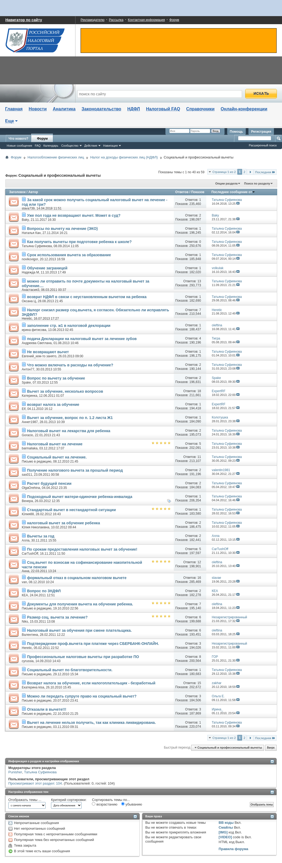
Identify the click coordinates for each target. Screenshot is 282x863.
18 (199, 391)
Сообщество (69, 145)
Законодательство (101, 109)
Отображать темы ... (24, 800)
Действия (90, 145)
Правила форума (233, 849)
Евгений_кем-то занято (39, 356)
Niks (25, 621)
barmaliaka (30, 448)
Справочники (200, 109)
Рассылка (116, 20)
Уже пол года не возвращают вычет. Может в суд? (74, 215)
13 (199, 281)
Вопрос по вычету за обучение (56, 378)
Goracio (27, 435)
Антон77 (28, 369)
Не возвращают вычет (48, 352)
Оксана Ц (29, 301)
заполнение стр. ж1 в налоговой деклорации (69, 325)
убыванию (131, 804)
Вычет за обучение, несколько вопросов (65, 391)
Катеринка (29, 396)
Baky (25, 220)
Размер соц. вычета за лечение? (57, 617)
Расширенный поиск (263, 145)
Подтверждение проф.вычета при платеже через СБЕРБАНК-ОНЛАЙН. (93, 643)
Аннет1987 (30, 422)
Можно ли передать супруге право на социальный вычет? (82, 696)
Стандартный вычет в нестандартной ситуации (71, 510)
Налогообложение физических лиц (56, 157)
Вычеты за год (41, 536)
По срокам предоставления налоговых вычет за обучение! (82, 549)
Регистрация (261, 131)
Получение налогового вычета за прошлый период (75, 470)
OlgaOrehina (31, 488)
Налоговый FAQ (163, 109)
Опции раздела (226, 183)
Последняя (265, 172)
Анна (25, 571)
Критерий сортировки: (68, 800)
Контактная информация (146, 20)
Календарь (50, 145)
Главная (14, 109)
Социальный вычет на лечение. (57, 457)
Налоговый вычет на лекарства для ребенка (68, 431)
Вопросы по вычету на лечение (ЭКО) (62, 228)
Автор (33, 192)
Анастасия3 (30, 290)
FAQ (38, 145)
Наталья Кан (31, 233)
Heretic (27, 318)
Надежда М (30, 272)
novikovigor (30, 259)
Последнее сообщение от (233, 192)
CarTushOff (30, 553)
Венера (27, 501)
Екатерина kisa (33, 687)
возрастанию (104, 804)
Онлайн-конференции (244, 109)
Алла (26, 540)
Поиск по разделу (257, 183)
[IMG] (223, 832)
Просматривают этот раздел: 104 (35, 783)
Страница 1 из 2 (224, 172)
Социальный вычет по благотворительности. (70, 670)
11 (199, 457)
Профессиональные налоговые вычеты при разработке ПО (83, 657)
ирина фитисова (34, 330)
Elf (24, 409)
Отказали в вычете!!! (46, 709)
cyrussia (28, 661)
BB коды (226, 823)
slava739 (28, 208)
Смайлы (226, 827)
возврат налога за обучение (53, 404)
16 (199, 578)
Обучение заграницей (47, 268)
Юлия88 (28, 514)
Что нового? (18, 138)
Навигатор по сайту (23, 20)
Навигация (110, 145)
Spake (26, 382)
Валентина (30, 635)
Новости (38, 109)
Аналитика (64, 109)
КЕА (25, 595)
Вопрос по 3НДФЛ (44, 591)
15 (199, 683)
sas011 (27, 474)
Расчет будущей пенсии (49, 483)
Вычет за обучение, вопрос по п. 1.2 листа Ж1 (70, 418)
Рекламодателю (92, 20)
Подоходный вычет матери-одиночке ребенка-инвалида (79, 496)
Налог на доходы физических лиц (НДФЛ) (124, 157)
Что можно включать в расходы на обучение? (70, 365)
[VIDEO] (225, 837)
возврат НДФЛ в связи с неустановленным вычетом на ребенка (87, 297)
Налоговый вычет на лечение (55, 444)
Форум (174, 20)
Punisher (15, 772)
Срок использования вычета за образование (69, 255)
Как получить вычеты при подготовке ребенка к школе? (79, 242)
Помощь (236, 131)
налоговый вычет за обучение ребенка (63, 523)
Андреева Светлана (37, 343)
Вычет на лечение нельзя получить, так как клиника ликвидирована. (91, 722)
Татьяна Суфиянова (37, 246)
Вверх (270, 747)
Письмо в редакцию (36, 461)
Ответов (181, 192)
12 (199, 562)
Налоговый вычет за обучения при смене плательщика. (79, 630)
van (24, 582)
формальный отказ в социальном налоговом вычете (76, 578)
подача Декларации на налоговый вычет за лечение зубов (82, 339)
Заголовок (17, 192)
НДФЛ (133, 109)
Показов (197, 192)
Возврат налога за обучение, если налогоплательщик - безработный (91, 683)
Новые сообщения (19, 145)
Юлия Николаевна (35, 527)
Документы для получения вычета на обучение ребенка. (80, 604)
